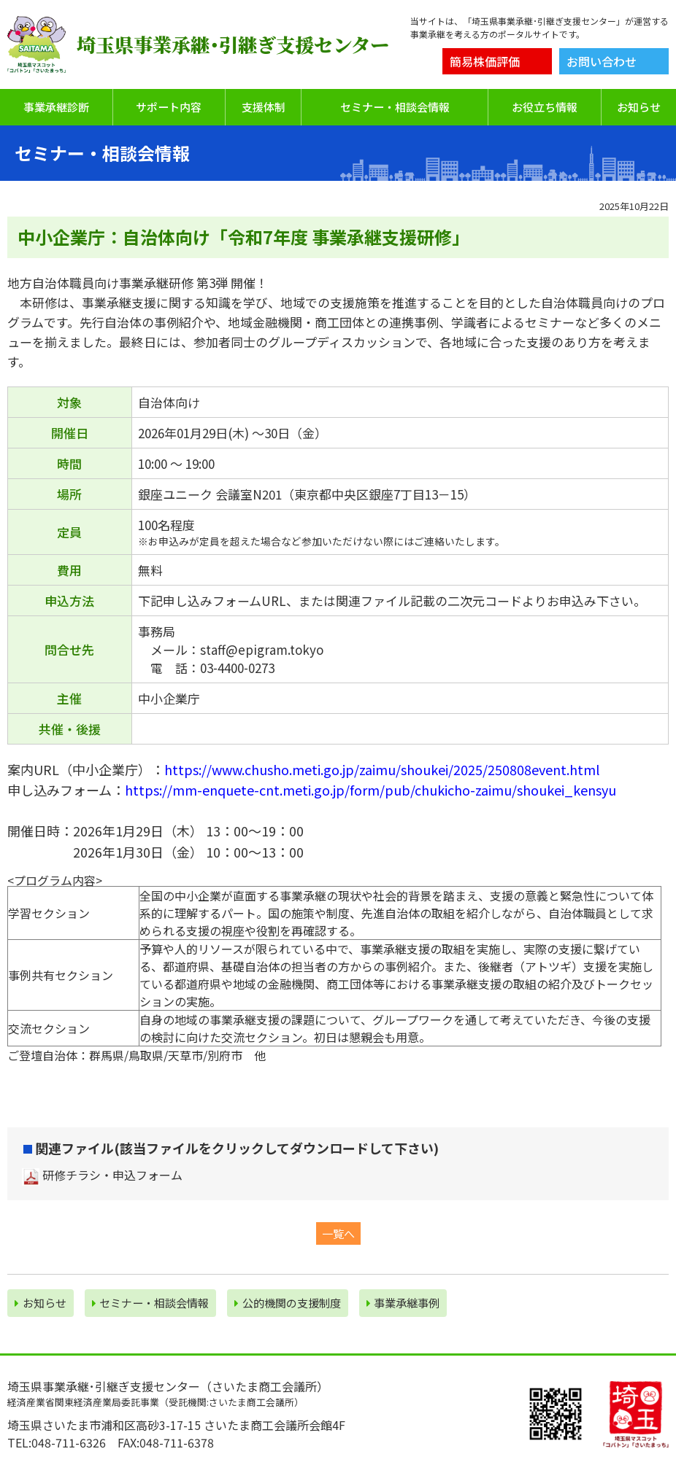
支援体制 (263, 106)
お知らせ (639, 106)
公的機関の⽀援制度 (287, 1302)
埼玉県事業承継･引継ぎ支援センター (233, 44)
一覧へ (338, 1233)
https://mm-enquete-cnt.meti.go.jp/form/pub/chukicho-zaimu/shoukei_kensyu (370, 789)
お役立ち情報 (544, 106)
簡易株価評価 (485, 61)
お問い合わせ (601, 61)
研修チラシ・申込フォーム (112, 1175)
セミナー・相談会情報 (395, 106)
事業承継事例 (403, 1302)
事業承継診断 (56, 106)
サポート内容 (168, 106)
